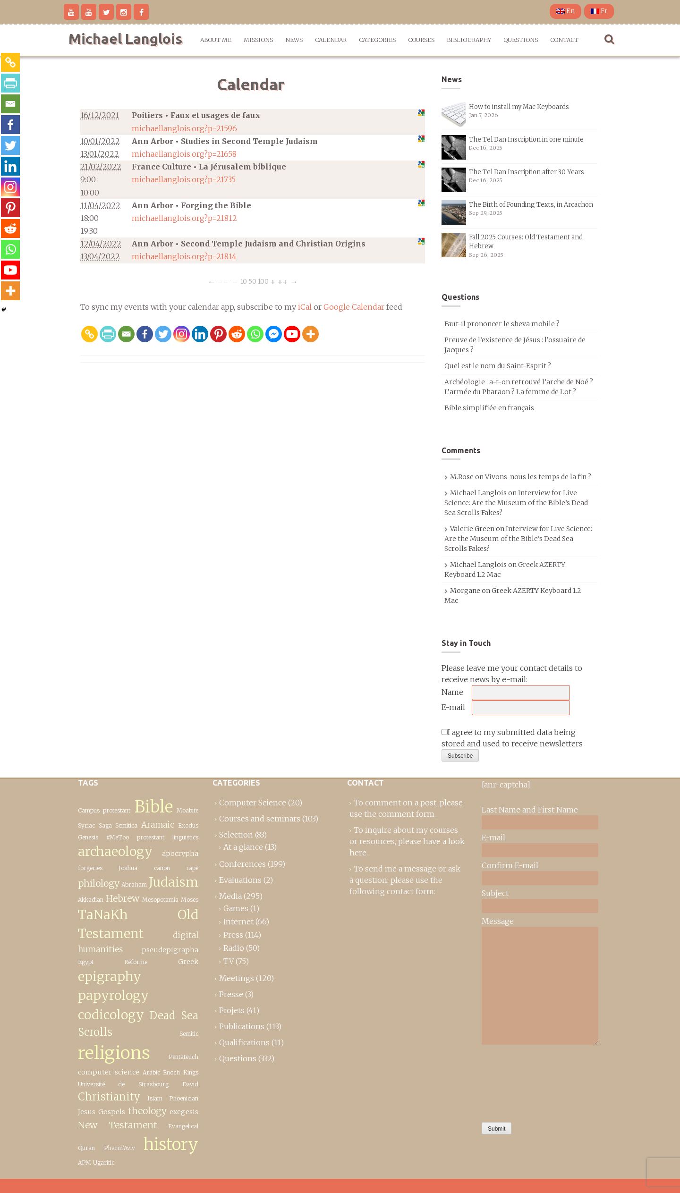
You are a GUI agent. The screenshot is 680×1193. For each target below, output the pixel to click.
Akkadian (90, 899)
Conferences (242, 864)
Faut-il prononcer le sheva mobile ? (502, 324)
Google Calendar (353, 307)
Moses (189, 899)
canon (162, 867)
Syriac (86, 825)
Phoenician (183, 1098)
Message (498, 921)
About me (215, 39)
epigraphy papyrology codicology (113, 996)
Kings (190, 1072)
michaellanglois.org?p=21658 (184, 154)
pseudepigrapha (170, 950)
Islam (154, 1098)
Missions (258, 39)
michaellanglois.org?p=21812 (184, 218)
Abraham (134, 884)
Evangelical (183, 1126)
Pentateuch (183, 1056)
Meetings (236, 978)
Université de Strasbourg (123, 1084)
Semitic (188, 1033)
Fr (599, 11)
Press (233, 934)
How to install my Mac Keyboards (519, 107)
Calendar (331, 39)
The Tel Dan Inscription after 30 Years (526, 172)
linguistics (185, 837)
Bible (154, 806)
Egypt (86, 961)
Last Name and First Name (530, 809)
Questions (520, 39)
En (565, 11)
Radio (233, 948)
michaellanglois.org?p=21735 (184, 179)
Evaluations (240, 880)
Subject (495, 893)
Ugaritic (103, 1162)
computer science (108, 1072)
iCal (305, 307)
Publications (241, 1026)
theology (147, 1111)
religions (114, 1053)
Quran (86, 1147)
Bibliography (469, 39)
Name (452, 692)
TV (228, 961)
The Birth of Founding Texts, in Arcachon (531, 205)
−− (223, 281)
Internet (238, 921)
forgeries (90, 867)
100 (263, 281)
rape (192, 867)
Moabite (187, 810)
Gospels (111, 1112)
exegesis (184, 1112)
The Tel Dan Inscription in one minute (526, 139)
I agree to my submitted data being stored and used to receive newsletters (512, 738)
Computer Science (252, 802)
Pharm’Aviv (119, 1147)
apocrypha (180, 853)
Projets (232, 1010)
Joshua (128, 867)
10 (243, 281)
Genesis (88, 837)
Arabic (151, 1072)
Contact (564, 39)
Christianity (109, 1096)
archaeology (115, 851)
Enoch (171, 1072)
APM (84, 1162)
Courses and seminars (259, 818)
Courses (421, 39)
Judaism (173, 882)
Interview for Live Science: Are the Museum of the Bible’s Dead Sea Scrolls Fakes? (516, 503)
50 (252, 281)
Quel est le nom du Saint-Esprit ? (497, 366)
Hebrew (122, 898)
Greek (188, 961)
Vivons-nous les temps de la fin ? (538, 477)
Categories (377, 39)
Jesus (86, 1112)
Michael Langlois (125, 39)
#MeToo (117, 837)
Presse (231, 994)
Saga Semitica (118, 825)
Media (230, 896)
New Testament (117, 1125)
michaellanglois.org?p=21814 (184, 256)
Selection (236, 834)
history (171, 1144)
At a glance (243, 847)
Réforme (135, 961)
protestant (150, 837)
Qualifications (244, 1042)
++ (282, 281)
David (190, 1084)
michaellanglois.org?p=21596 (184, 128)
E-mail (453, 707)
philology (98, 883)
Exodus (188, 825)
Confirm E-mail (510, 865)
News (294, 39)
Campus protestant (104, 810)
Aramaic (157, 825)
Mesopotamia (160, 899)
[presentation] (520, 1081)
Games (235, 908)
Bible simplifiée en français (489, 408)
